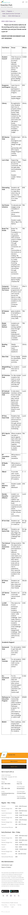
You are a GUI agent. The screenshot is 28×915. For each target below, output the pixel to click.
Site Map (19, 904)
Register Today (14, 766)
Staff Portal (6, 906)
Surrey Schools (5, 902)
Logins (12, 906)
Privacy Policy (4, 904)
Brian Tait (19, 783)
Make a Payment (14, 761)
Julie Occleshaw (21, 798)
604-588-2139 (5, 788)
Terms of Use (12, 904)
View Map (4, 779)
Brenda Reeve (20, 788)
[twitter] (3, 895)
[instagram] (11, 895)
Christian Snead (21, 793)
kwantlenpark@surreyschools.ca (7, 794)
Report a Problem (6, 867)
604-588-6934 (5, 783)
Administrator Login (6, 865)
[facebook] (7, 895)
